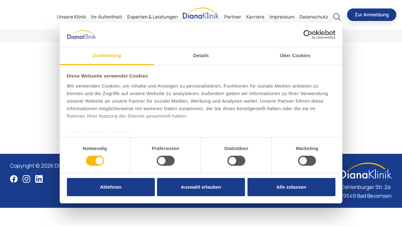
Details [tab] (201, 55)
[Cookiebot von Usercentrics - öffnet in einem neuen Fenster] (307, 34)
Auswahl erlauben (201, 187)
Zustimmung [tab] (107, 55)
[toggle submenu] (71, 17)
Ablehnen (110, 187)
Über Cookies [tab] (295, 55)
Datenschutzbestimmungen (99, 131)
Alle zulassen (291, 187)
